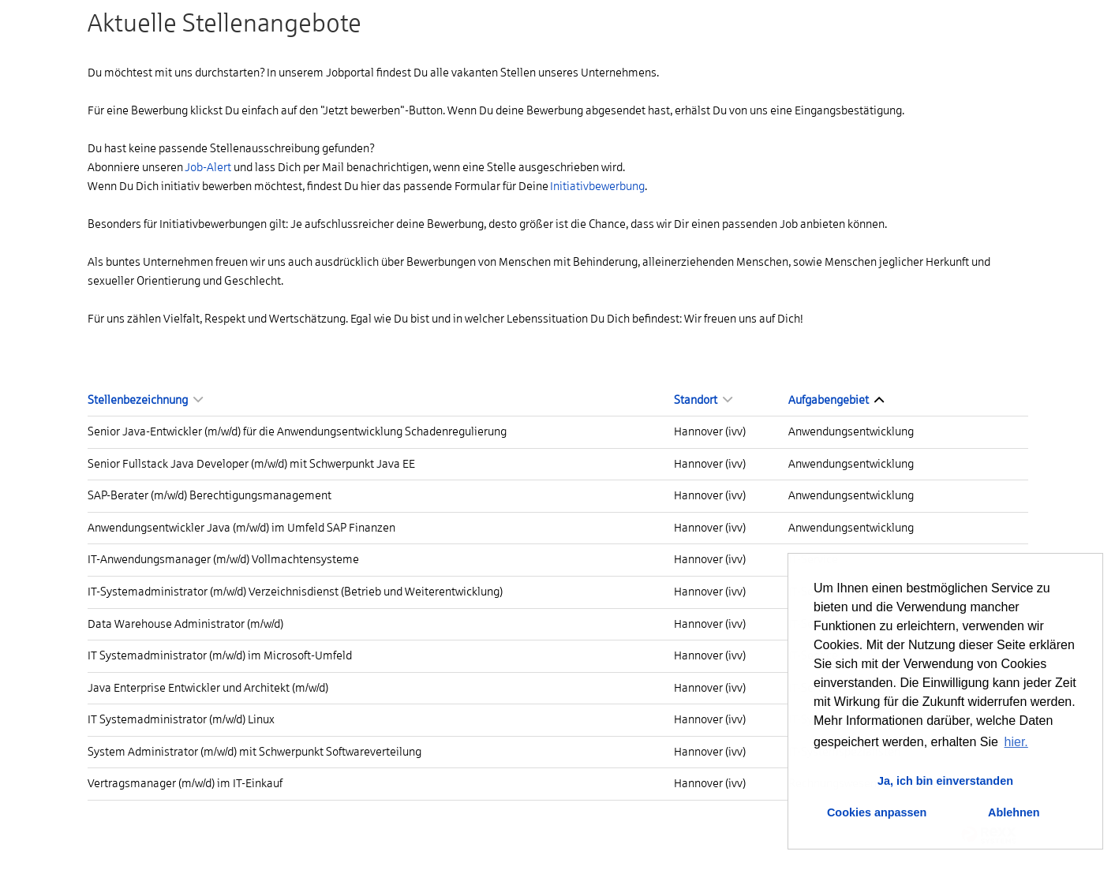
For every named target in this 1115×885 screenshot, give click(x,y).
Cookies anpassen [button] (876, 812)
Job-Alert (208, 167)
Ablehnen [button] (1014, 812)
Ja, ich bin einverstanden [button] (945, 781)
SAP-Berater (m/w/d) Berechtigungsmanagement (209, 495)
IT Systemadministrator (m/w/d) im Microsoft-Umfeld (220, 655)
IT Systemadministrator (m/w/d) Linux (181, 719)
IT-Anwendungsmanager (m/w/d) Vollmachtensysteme (223, 559)
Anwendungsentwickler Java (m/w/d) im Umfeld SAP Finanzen (241, 527)
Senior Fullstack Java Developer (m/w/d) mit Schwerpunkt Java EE (251, 463)
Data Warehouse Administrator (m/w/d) (185, 624)
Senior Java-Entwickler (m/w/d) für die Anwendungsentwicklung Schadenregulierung (297, 431)
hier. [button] (1016, 742)
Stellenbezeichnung (145, 400)
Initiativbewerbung (597, 186)
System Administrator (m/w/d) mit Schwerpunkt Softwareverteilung (254, 751)
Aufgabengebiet (836, 400)
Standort (703, 400)
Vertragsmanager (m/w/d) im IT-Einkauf (185, 783)
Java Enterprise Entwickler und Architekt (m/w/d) (208, 687)
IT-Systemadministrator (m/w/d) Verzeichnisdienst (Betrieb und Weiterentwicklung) (295, 591)
